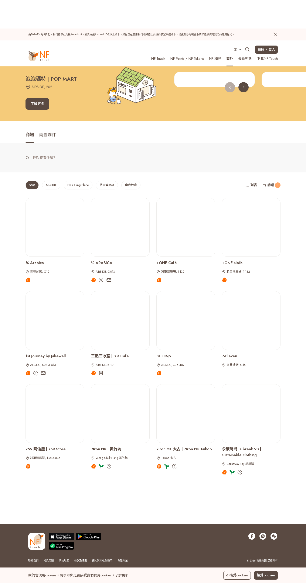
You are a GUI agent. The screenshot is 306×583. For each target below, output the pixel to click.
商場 (30, 135)
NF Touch (158, 29)
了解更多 (37, 103)
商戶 (229, 29)
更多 (125, 575)
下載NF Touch (267, 29)
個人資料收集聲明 (102, 561)
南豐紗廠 (131, 185)
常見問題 (49, 561)
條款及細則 (80, 561)
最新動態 (245, 29)
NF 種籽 (215, 29)
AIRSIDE (51, 185)
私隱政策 (123, 561)
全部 (32, 185)
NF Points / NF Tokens (187, 29)
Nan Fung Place (78, 185)
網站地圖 (64, 561)
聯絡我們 (33, 561)
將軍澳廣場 (106, 185)
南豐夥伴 (47, 135)
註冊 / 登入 (266, 20)
